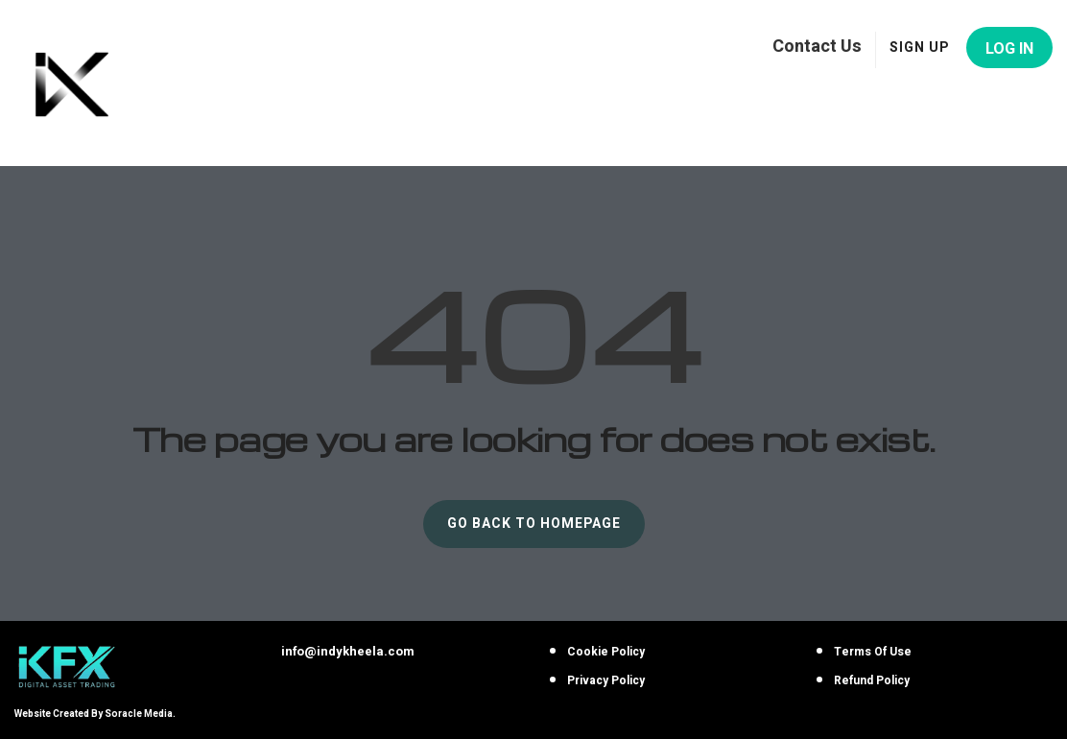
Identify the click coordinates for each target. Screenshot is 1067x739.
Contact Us (817, 46)
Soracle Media (139, 714)
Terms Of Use (873, 651)
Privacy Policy (606, 680)
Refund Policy (872, 680)
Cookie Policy (606, 651)
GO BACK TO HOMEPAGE (534, 523)
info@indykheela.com (348, 651)
